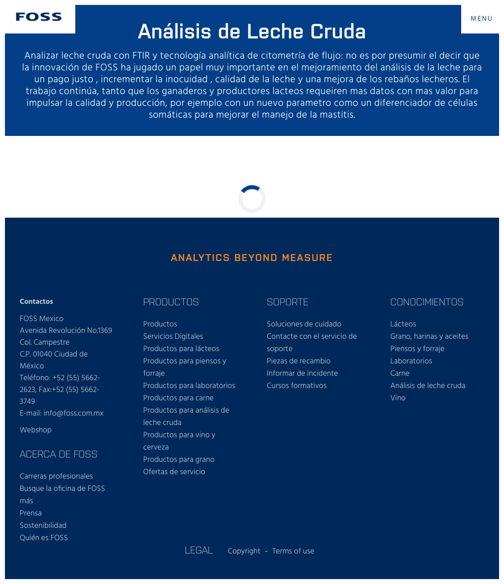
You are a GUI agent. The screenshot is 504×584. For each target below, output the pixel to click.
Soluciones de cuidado (304, 324)
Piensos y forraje (417, 349)
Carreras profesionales (56, 476)
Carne (400, 373)
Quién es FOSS (44, 538)
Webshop (36, 430)
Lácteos (403, 324)
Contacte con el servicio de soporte (312, 343)
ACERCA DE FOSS (58, 453)
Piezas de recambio (299, 361)
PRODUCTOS (171, 301)
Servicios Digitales (173, 336)
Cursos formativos (297, 386)
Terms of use (293, 551)
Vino (398, 398)
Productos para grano (179, 460)
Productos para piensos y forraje (184, 367)
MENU (482, 19)
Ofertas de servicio (174, 472)
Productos (160, 324)
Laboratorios (411, 361)
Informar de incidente (302, 373)
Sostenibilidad (43, 525)
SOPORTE (288, 301)
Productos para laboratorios (189, 386)
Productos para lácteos (181, 349)
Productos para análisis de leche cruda (186, 416)
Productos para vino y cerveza (179, 441)
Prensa (31, 513)
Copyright (244, 551)
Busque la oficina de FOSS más (62, 495)
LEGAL (199, 549)
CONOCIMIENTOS (427, 301)
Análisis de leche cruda (428, 386)
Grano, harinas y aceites (429, 336)
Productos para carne (178, 398)
